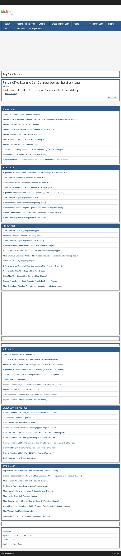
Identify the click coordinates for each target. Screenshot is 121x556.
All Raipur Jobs (35, 28)
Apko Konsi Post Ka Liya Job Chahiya (18, 535)
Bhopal (42, 23)
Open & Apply (11, 93)
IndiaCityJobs (114, 553)
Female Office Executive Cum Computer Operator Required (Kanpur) (42, 82)
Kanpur (111, 23)
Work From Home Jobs (12, 544)
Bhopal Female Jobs (60, 23)
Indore (76, 23)
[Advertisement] (60, 52)
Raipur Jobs (8, 167)
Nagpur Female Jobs (26, 23)
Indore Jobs (9, 349)
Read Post (112, 97)
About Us (7, 531)
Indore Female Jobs (94, 23)
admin (7, 86)
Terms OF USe (9, 540)
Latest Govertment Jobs (14, 28)
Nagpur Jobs (9, 225)
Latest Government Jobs (15, 407)
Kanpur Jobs (9, 465)
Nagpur (7, 23)
